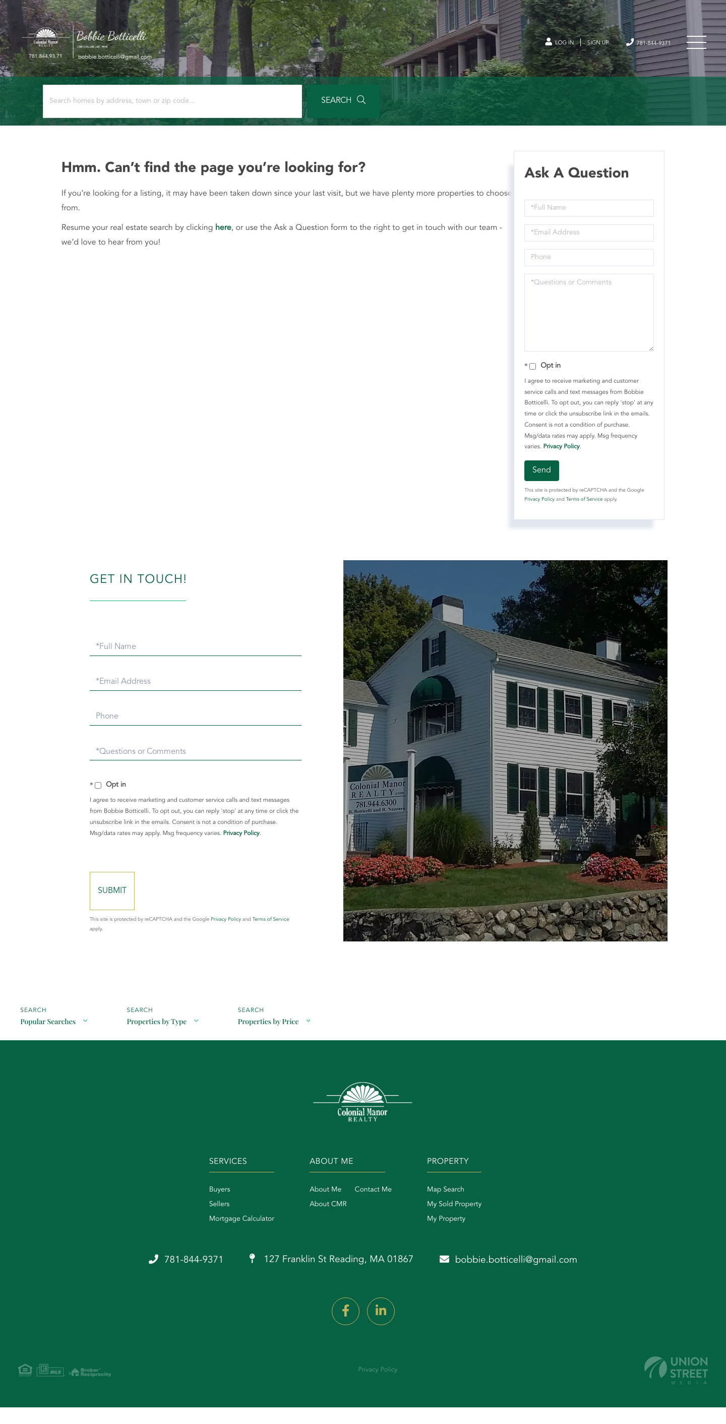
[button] (279, 107)
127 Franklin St (329, 1280)
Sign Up (582, 44)
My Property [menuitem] (451, 1238)
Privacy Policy (560, 452)
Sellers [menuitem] (204, 1223)
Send (541, 476)
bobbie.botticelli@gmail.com (522, 1279)
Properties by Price (270, 1038)
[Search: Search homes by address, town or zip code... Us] (135, 107)
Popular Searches (48, 1038)
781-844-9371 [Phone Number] (641, 44)
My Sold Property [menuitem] (459, 1223)
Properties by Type (158, 1038)
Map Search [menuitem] (450, 1209)
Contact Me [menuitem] (368, 1209)
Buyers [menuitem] (204, 1209)
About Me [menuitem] (320, 1209)
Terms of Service (583, 505)
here (225, 233)
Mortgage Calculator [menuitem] (226, 1238)
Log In (538, 44)
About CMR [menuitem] (323, 1223)
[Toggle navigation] (696, 44)
